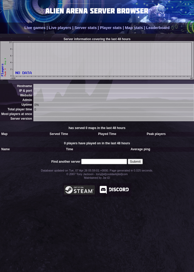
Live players (60, 27)
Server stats (85, 27)
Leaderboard (158, 27)
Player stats (111, 27)
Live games (35, 27)
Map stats (134, 27)
